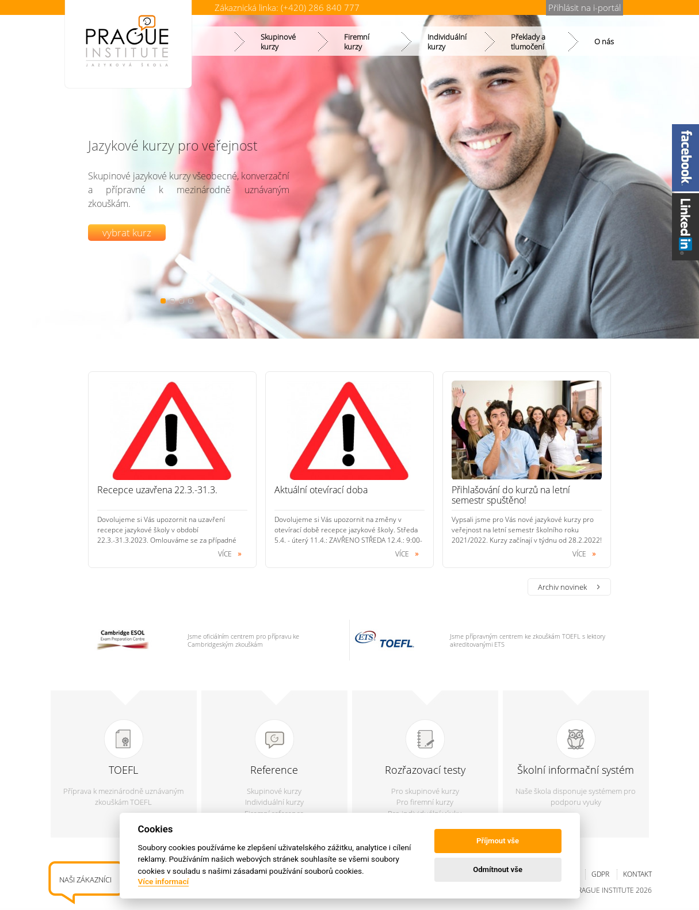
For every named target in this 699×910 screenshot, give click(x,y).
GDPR (600, 874)
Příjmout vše (497, 840)
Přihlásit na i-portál (584, 7)
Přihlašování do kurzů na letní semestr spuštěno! (511, 494)
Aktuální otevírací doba (321, 489)
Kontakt (637, 874)
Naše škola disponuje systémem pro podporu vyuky (575, 797)
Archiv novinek (562, 587)
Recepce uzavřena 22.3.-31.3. (157, 489)
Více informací (163, 881)
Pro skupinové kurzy (425, 791)
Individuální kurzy (274, 802)
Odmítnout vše (497, 869)
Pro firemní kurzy (424, 802)
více (225, 554)
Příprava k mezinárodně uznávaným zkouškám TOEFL (123, 797)
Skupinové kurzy (274, 791)
